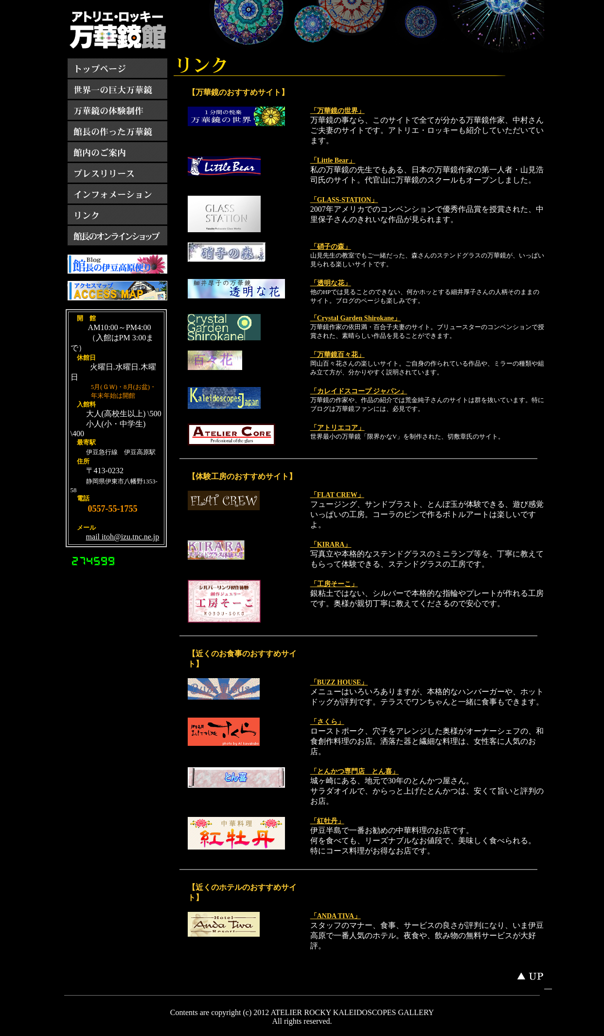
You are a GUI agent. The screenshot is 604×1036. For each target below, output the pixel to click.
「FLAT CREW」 (337, 495)
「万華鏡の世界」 (337, 110)
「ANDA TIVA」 (335, 916)
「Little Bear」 (332, 160)
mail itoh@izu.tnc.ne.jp (123, 537)
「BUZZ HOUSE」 (339, 682)
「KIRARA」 (331, 544)
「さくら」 (327, 721)
